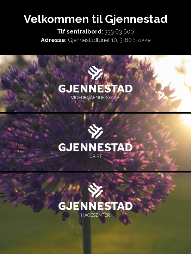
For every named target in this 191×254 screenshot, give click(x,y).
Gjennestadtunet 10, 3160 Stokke (109, 40)
